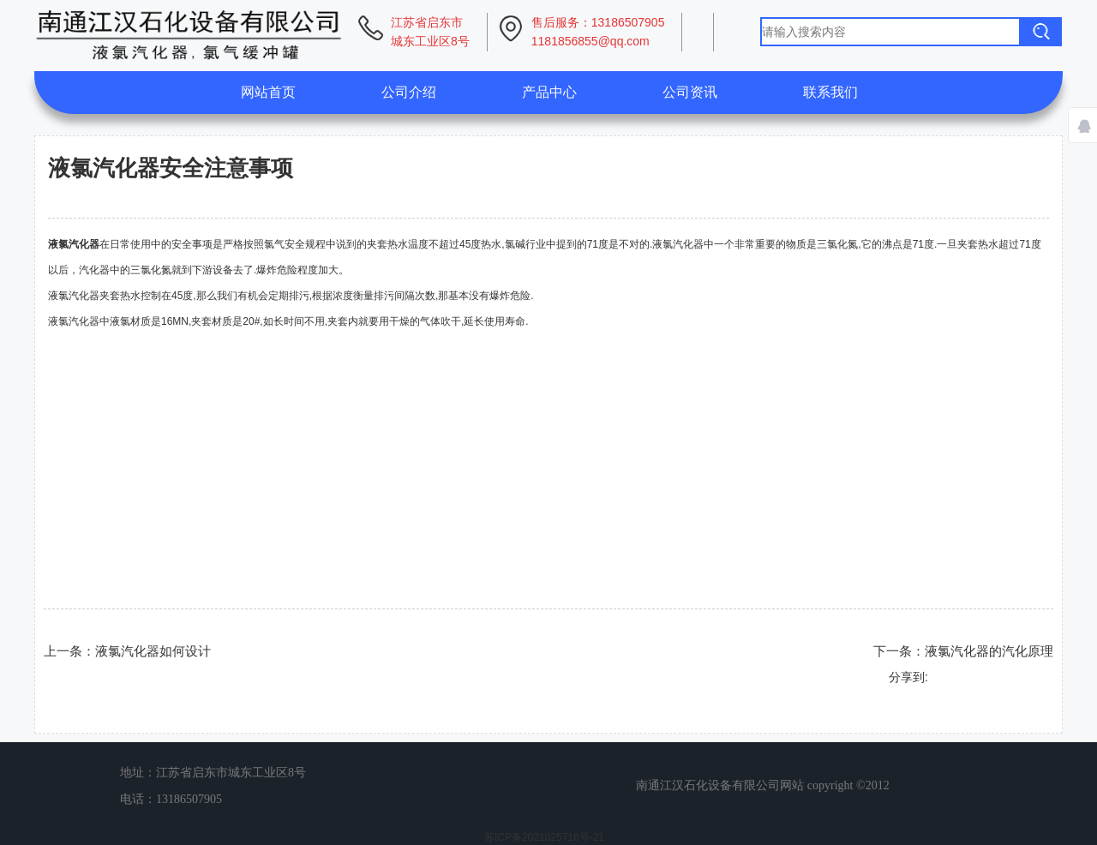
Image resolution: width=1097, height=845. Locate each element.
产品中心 (549, 92)
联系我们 (830, 92)
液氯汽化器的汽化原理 (989, 651)
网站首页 (268, 92)
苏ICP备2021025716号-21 (544, 837)
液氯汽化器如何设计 (153, 651)
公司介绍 (408, 92)
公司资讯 (689, 92)
